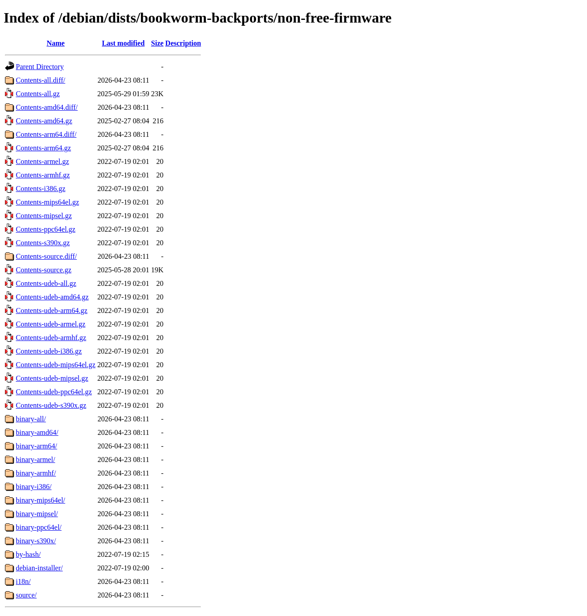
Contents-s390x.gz (43, 243)
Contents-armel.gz (42, 161)
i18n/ (23, 581)
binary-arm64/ (36, 446)
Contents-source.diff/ (46, 256)
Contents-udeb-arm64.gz (52, 310)
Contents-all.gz (38, 94)
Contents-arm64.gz (43, 148)
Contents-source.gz (43, 270)
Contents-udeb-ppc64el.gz (54, 392)
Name (56, 43)
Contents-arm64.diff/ (46, 134)
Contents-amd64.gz (44, 121)
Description (183, 43)
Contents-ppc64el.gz (45, 229)
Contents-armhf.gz (43, 175)
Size (157, 43)
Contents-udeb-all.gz (46, 283)
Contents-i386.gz (40, 188)
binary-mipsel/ (37, 514)
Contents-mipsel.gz (44, 215)
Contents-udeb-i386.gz (49, 351)
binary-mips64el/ (40, 500)
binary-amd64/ (37, 432)
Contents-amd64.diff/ (47, 107)
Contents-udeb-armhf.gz (51, 337)
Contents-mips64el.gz (47, 202)
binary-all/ (31, 419)
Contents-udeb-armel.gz (50, 324)
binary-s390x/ (36, 541)
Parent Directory (40, 66)
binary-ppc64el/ (38, 527)
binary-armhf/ (36, 473)
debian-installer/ (39, 568)
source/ (26, 595)
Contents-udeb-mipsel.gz (52, 378)
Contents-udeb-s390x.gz (51, 405)
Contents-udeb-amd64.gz (52, 297)
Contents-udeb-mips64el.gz (55, 365)
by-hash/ (28, 554)
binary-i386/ (33, 486)
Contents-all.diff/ (40, 80)
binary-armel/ (35, 459)
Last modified (123, 43)
